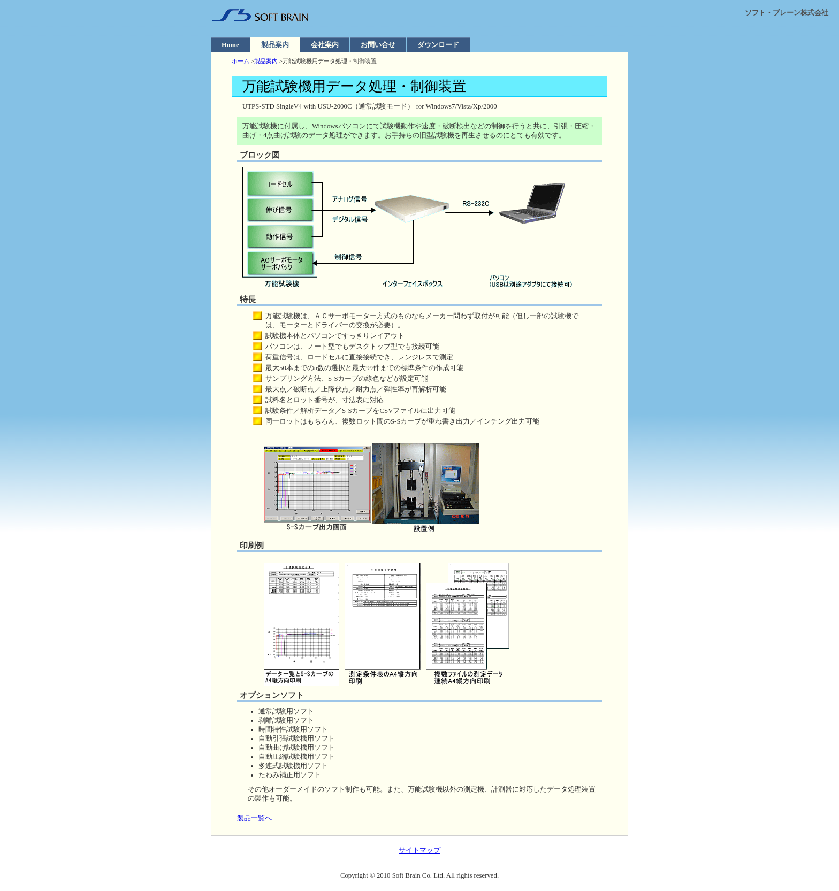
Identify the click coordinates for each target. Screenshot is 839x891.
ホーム (240, 61)
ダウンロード (438, 45)
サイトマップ (419, 850)
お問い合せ (378, 45)
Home (230, 45)
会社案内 (325, 45)
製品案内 (275, 45)
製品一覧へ (254, 818)
